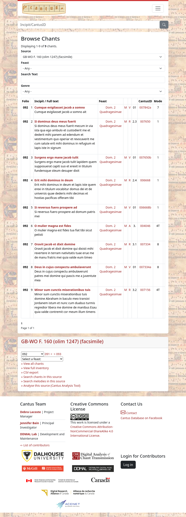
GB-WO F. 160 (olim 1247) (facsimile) (62, 341)
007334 (145, 244)
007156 (145, 290)
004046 (145, 226)
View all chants (33, 364)
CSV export (31, 372)
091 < (48, 354)
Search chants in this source (42, 377)
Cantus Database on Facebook (141, 418)
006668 (145, 180)
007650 (145, 121)
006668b (145, 207)
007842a (145, 107)
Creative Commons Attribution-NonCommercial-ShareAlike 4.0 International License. (91, 431)
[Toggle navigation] (158, 8)
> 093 (57, 354)
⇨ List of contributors (34, 445)
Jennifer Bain (30, 423)
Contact (129, 413)
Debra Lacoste (30, 412)
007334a (145, 267)
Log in (128, 464)
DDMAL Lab (28, 434)
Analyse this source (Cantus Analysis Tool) (51, 386)
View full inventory (36, 368)
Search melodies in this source (44, 381)
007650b (145, 157)
